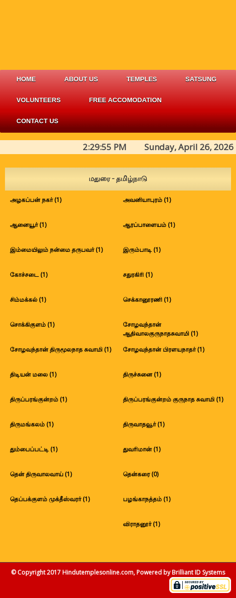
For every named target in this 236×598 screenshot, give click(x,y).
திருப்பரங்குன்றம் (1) (38, 399)
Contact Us (37, 121)
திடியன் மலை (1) (33, 374)
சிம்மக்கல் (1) (28, 299)
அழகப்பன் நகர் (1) (35, 200)
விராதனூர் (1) (141, 524)
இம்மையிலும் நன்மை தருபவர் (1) (56, 249)
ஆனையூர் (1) (28, 224)
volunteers (38, 100)
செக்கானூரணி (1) (147, 299)
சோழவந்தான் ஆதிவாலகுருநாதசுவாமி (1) (160, 329)
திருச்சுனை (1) (142, 374)
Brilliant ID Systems (198, 572)
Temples (141, 79)
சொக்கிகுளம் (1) (32, 324)
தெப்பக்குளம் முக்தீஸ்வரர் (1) (50, 499)
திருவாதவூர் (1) (143, 424)
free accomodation (125, 100)
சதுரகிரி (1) (137, 274)
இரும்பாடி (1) (141, 249)
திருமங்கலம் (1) (31, 424)
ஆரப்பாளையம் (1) (149, 224)
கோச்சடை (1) (28, 274)
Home (26, 79)
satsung (201, 79)
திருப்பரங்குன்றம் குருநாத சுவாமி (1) (173, 399)
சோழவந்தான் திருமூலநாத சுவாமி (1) (60, 349)
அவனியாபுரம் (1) (147, 200)
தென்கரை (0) (140, 474)
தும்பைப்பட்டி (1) (33, 449)
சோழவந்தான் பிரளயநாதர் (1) (163, 349)
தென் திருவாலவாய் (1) (41, 474)
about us (81, 79)
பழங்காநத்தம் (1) (146, 499)
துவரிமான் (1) (141, 449)
